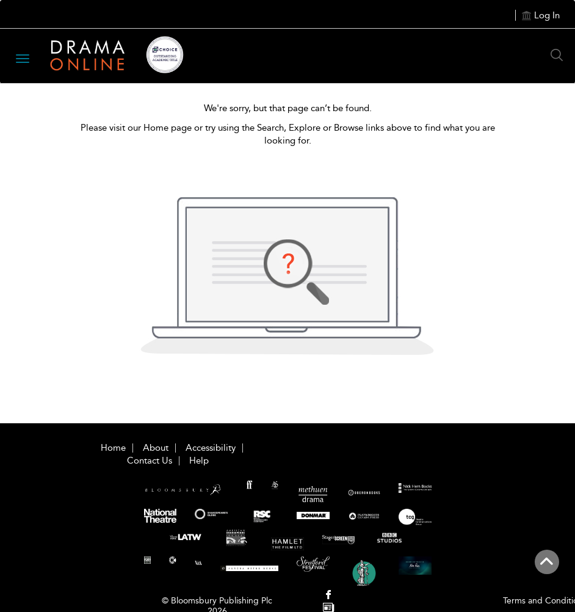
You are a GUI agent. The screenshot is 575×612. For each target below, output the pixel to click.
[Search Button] (560, 55)
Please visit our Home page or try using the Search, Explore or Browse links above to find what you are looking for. (288, 134)
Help (199, 460)
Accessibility (211, 447)
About (155, 447)
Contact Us (149, 460)
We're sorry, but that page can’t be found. (288, 108)
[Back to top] (546, 569)
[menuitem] (329, 595)
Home (113, 447)
